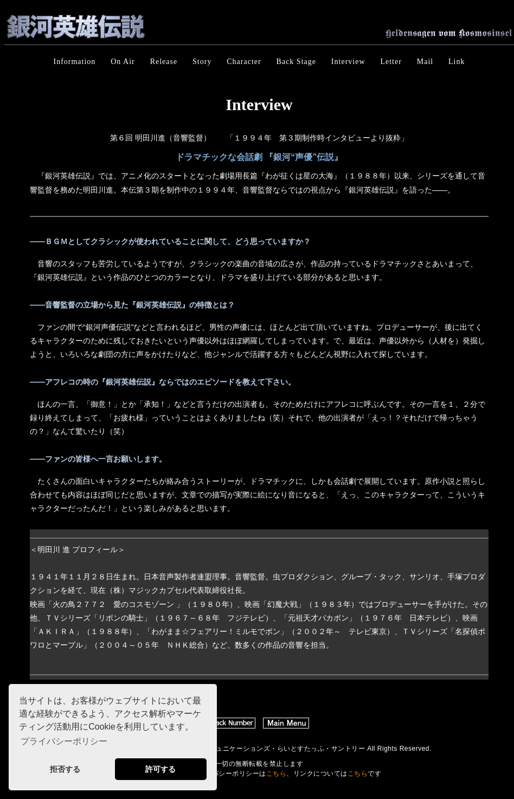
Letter (390, 61)
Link (456, 61)
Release (164, 61)
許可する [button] (160, 769)
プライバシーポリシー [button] (64, 741)
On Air (123, 61)
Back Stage (296, 61)
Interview (348, 61)
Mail (425, 61)
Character (244, 61)
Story (201, 61)
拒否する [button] (65, 769)
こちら (276, 773)
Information (74, 61)
